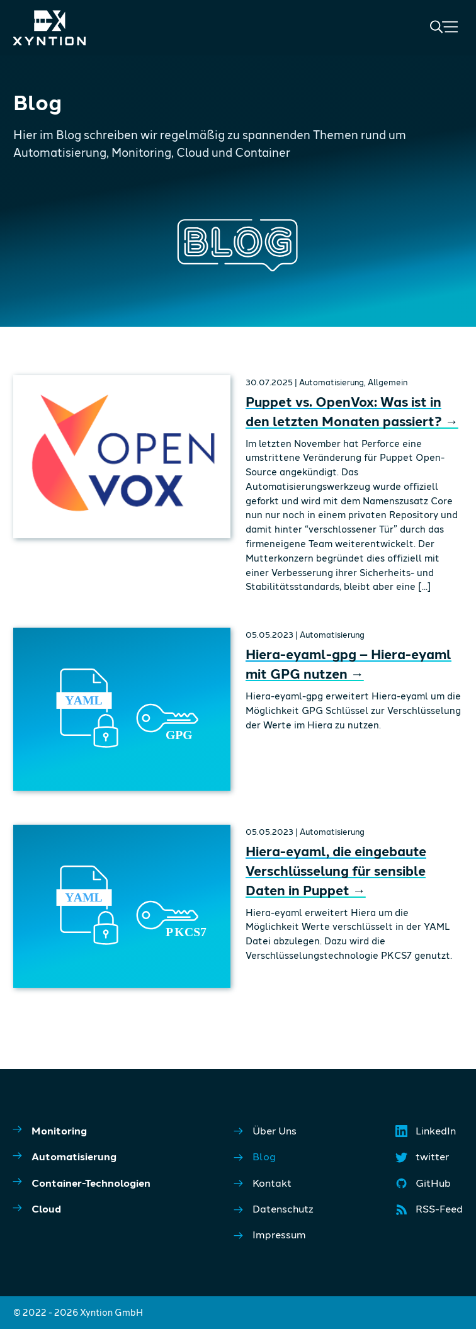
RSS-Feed (430, 1211)
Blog (255, 1156)
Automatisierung (64, 1156)
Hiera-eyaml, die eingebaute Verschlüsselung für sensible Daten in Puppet (336, 870)
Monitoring (50, 1129)
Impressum (270, 1234)
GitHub (424, 1186)
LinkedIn (426, 1133)
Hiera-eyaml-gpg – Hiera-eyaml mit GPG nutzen (348, 663)
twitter (423, 1159)
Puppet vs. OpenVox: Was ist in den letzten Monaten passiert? (352, 411)
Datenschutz (274, 1209)
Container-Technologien (81, 1181)
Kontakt (263, 1183)
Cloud (37, 1208)
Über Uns (265, 1131)
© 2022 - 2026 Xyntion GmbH (78, 1312)
